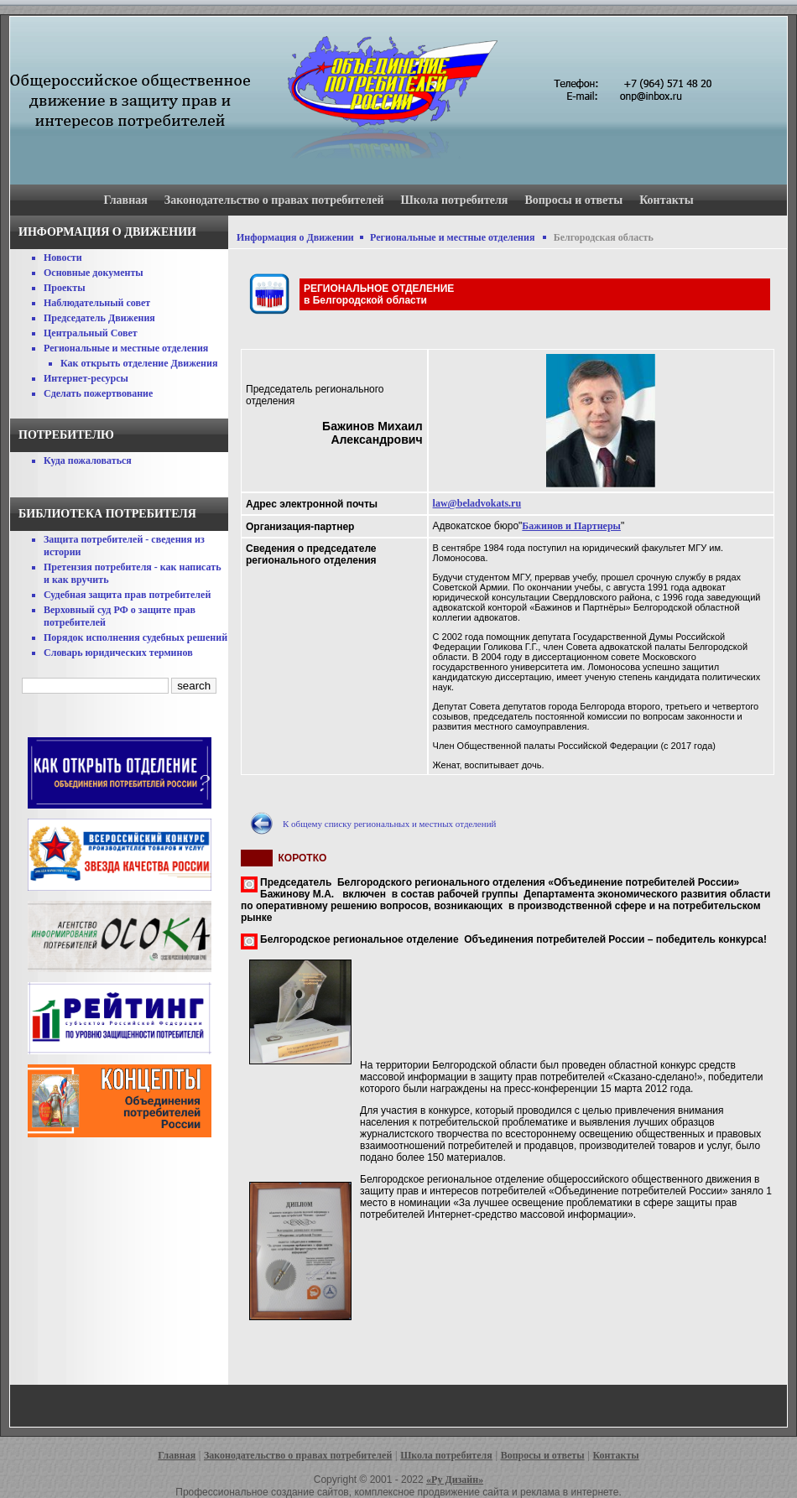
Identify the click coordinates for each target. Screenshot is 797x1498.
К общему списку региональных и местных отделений (389, 824)
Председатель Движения (99, 318)
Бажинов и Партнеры (571, 526)
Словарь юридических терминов (118, 652)
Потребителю (66, 435)
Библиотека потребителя (107, 513)
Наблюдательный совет (97, 303)
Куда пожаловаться (88, 460)
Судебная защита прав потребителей (127, 595)
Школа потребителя (454, 200)
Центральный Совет (91, 333)
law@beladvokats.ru (477, 503)
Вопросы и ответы (573, 200)
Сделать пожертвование (98, 393)
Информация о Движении (295, 237)
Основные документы (93, 272)
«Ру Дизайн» (454, 1479)
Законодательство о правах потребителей (274, 200)
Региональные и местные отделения (126, 348)
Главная (125, 200)
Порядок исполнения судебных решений (135, 637)
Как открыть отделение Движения (138, 363)
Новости (63, 257)
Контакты (666, 200)
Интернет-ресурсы (86, 378)
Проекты (65, 288)
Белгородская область (604, 237)
